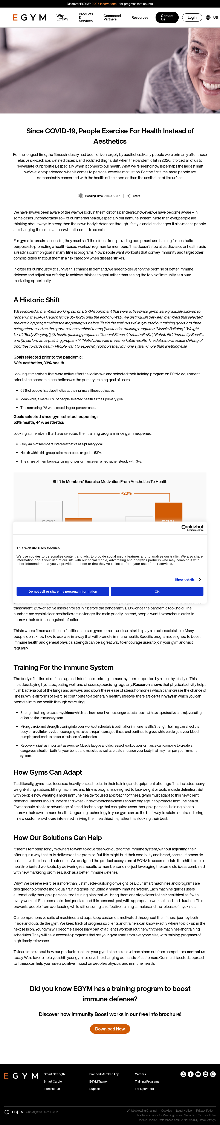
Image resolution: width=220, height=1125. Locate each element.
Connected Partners (112, 17)
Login (192, 17)
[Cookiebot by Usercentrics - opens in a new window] (184, 528)
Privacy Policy (205, 1111)
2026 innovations (104, 3)
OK (157, 591)
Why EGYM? (62, 17)
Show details (185, 579)
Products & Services (86, 17)
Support (94, 1088)
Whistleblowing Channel (142, 1111)
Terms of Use (207, 1115)
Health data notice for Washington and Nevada (165, 1115)
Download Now (110, 1029)
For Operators (144, 1088)
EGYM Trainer (98, 1081)
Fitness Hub (52, 1088)
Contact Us (167, 17)
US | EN (17, 1112)
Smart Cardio (53, 1081)
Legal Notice (184, 1111)
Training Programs (147, 1081)
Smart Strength (54, 1074)
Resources (139, 17)
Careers (140, 1074)
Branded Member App (104, 1074)
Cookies (166, 1111)
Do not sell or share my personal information (63, 591)
